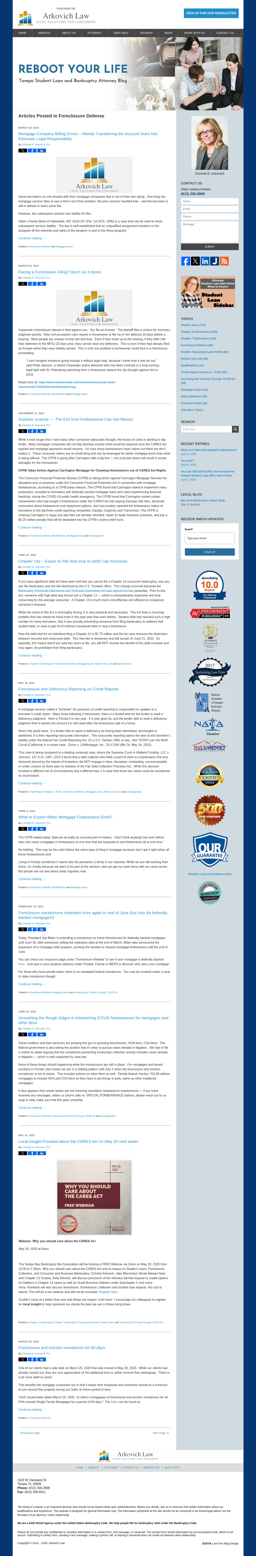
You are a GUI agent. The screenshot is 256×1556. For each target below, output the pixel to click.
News (168, 32)
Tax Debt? (187, 460)
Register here (108, 1292)
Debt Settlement (194, 396)
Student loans (124, 663)
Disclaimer (111, 1467)
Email (189, 529)
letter (114, 1402)
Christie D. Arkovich (209, 145)
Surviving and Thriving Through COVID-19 (95, 992)
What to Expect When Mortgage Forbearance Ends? (65, 817)
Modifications (58, 394)
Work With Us (194, 32)
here (21, 964)
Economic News (194, 403)
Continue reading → (32, 238)
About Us (69, 32)
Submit (210, 246)
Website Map (151, 1467)
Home (22, 32)
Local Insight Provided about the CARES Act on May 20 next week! (78, 1141)
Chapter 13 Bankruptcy (41, 663)
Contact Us (225, 32)
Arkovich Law (57, 1543)
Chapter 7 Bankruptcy (65, 1322)
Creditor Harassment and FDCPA (204, 351)
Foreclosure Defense (40, 246)
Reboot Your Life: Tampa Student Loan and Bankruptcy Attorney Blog (57, 17)
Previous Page (31, 1433)
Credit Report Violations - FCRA (45, 792)
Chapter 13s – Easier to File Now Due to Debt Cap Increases (73, 561)
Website (44, 32)
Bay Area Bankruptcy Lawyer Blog (203, 500)
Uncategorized (96, 535)
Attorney (95, 32)
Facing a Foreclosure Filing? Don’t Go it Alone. (60, 272)
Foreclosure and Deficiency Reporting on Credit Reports (68, 689)
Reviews (146, 32)
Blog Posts (172, 1467)
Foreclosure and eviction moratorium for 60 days (61, 1347)
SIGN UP (210, 552)
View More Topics (192, 409)
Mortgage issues (64, 246)
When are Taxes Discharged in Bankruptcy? (209, 449)
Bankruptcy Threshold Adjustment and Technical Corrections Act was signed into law (75, 590)
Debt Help (121, 32)
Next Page (159, 1433)
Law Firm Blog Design (220, 1543)
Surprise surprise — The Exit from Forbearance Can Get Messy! (75, 419)
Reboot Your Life (103, 663)
